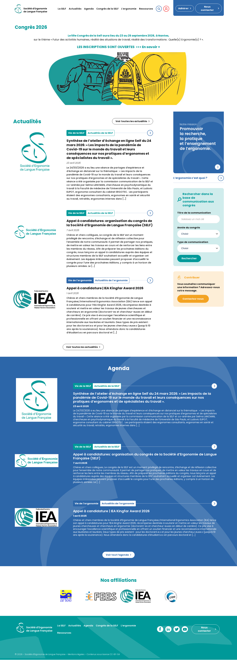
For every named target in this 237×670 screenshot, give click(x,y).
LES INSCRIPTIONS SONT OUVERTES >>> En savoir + (118, 47)
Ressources (146, 8)
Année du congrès (188, 227)
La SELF (62, 8)
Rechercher (189, 258)
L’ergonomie (128, 8)
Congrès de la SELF (107, 8)
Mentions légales (76, 654)
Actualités (75, 8)
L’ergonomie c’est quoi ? (190, 178)
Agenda (89, 8)
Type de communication (192, 242)
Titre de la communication (194, 212)
